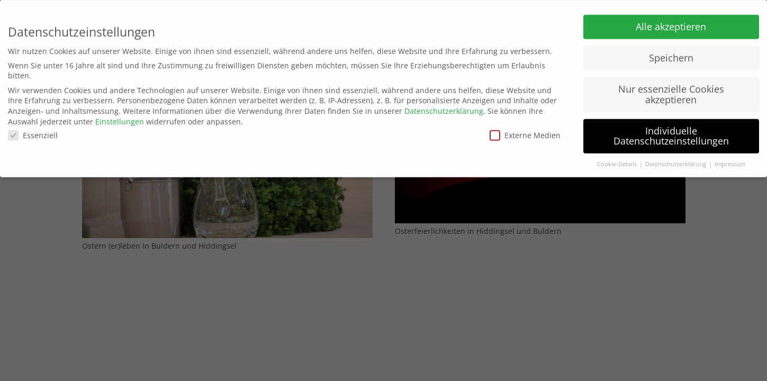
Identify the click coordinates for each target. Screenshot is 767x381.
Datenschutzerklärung (443, 108)
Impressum (730, 161)
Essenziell (33, 133)
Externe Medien (525, 133)
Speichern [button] (671, 55)
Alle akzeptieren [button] (671, 23)
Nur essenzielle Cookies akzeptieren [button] (671, 91)
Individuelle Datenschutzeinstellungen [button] (671, 132)
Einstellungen (119, 118)
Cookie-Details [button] (617, 161)
